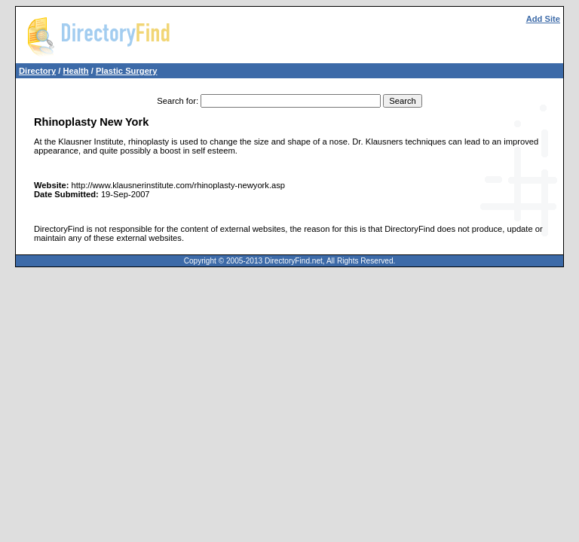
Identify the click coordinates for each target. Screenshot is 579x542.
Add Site (543, 18)
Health (75, 70)
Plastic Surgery (126, 70)
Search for (176, 100)
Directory (37, 70)
